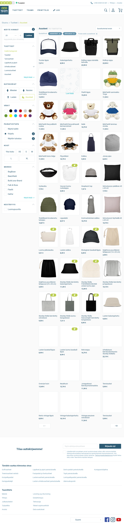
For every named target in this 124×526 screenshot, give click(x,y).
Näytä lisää (29, 77)
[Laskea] (29, 35)
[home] (5, 22)
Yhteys (112, 3)
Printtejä (43, 10)
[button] (69, 80)
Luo (56, 10)
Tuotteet (17, 10)
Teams (30, 10)
